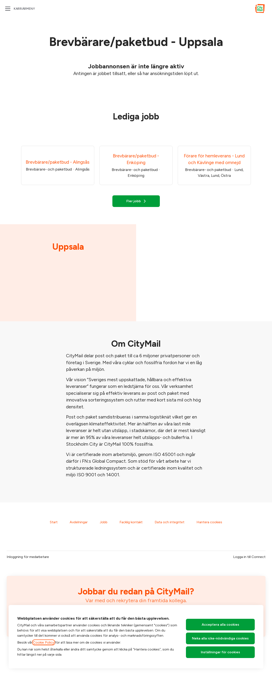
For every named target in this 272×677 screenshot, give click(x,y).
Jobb (103, 522)
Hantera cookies (209, 522)
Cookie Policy (43, 642)
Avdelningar (79, 522)
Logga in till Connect (249, 557)
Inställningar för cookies (220, 652)
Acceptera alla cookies (220, 624)
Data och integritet (169, 522)
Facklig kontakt (131, 522)
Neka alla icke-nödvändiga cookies (220, 638)
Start (54, 522)
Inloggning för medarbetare (28, 557)
